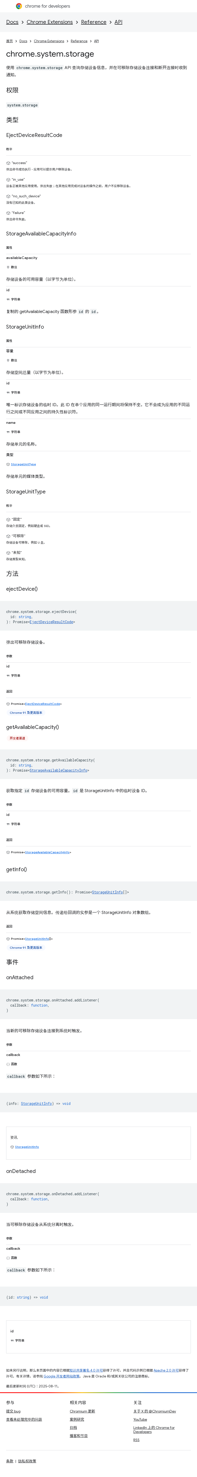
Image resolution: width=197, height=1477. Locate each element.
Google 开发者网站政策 (62, 1376)
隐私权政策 (27, 1461)
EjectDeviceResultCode (51, 621)
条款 (9, 1461)
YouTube (140, 1419)
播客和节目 (79, 1435)
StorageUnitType (23, 464)
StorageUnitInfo (107, 892)
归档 (73, 1427)
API (118, 22)
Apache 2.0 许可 (166, 1370)
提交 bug (13, 1411)
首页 (9, 41)
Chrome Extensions (50, 22)
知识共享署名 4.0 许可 (86, 1370)
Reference (93, 22)
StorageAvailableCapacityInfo (58, 770)
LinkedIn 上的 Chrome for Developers (154, 1429)
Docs (12, 22)
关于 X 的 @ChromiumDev (154, 1411)
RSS (136, 1440)
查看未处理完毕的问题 (24, 1419)
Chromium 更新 (82, 1411)
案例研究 (77, 1419)
